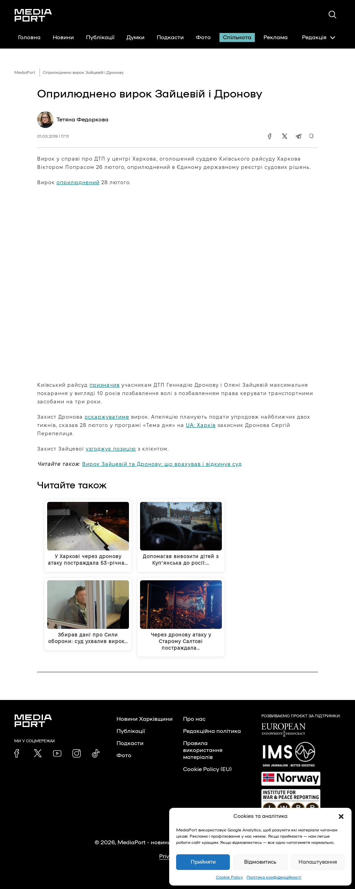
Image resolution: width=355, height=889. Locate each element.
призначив (104, 385)
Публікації (100, 37)
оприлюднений (78, 182)
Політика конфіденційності (273, 877)
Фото (203, 37)
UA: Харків (201, 425)
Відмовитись (260, 862)
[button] (341, 816)
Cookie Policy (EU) (207, 769)
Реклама (275, 37)
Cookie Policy (229, 877)
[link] (18, 753)
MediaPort (24, 72)
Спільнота (237, 37)
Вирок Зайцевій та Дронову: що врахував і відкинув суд (162, 464)
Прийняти (203, 862)
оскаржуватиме (107, 417)
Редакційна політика (212, 731)
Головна (29, 37)
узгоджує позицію (111, 449)
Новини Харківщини (144, 719)
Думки (136, 37)
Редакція (318, 37)
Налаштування (317, 862)
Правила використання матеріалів (203, 750)
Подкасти (170, 37)
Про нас (194, 719)
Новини (63, 37)
